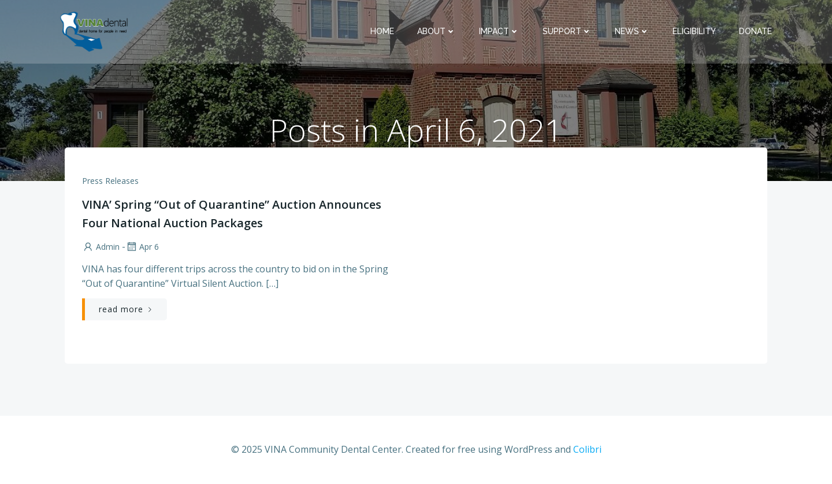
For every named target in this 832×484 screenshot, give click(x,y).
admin (101, 246)
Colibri (587, 449)
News (632, 31)
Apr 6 (142, 246)
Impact (499, 31)
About (436, 31)
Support (567, 31)
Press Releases (110, 180)
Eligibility (694, 31)
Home (382, 31)
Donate (755, 31)
